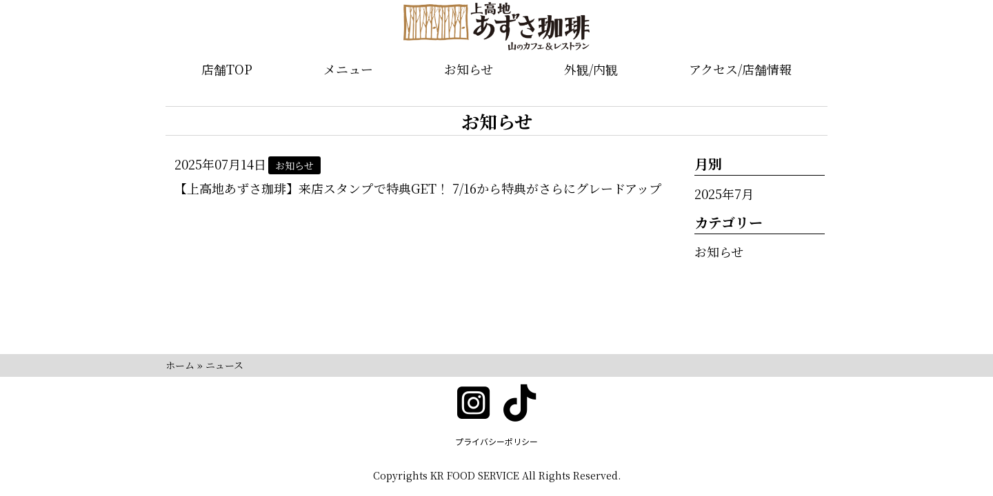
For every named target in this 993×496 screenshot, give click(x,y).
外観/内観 (591, 69)
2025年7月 (724, 194)
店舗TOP (226, 69)
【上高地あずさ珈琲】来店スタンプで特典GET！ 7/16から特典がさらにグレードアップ (417, 188)
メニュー (348, 69)
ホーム (180, 365)
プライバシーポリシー (496, 441)
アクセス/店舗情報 (740, 69)
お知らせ (468, 69)
